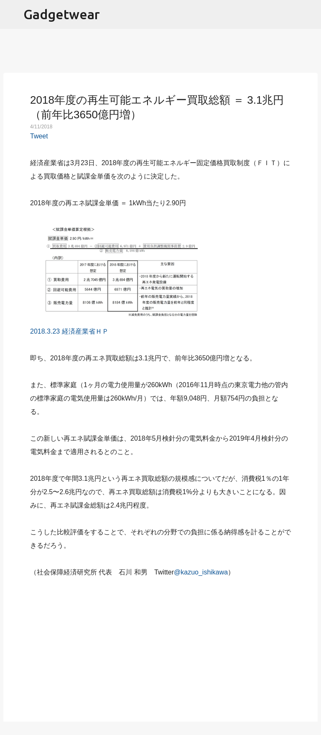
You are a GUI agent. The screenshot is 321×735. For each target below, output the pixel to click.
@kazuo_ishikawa (201, 572)
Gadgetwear (61, 14)
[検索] (309, 15)
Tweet (39, 136)
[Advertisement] (160, 644)
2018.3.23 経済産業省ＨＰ (69, 331)
